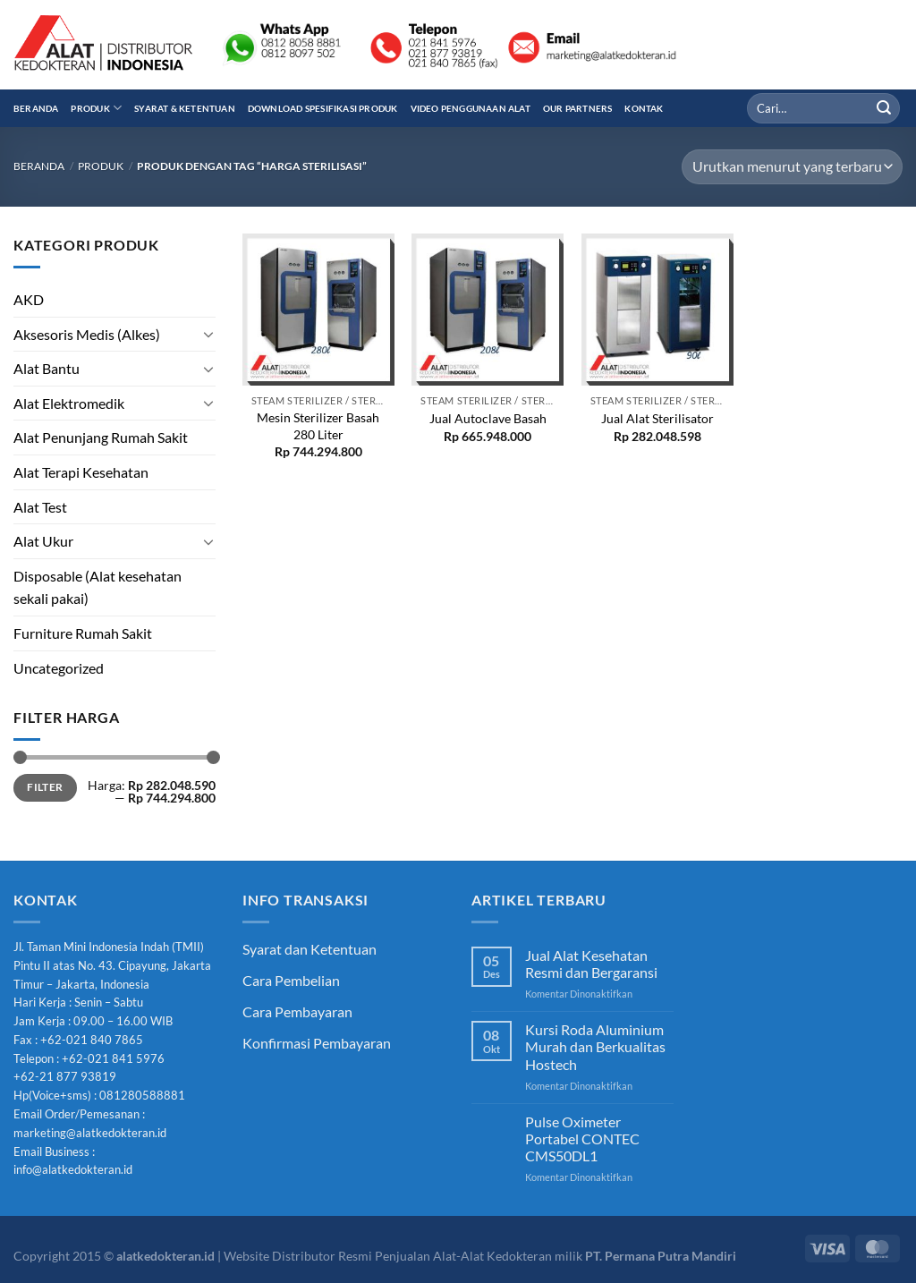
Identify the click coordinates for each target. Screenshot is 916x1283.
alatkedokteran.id (165, 1255)
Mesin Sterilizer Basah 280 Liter (318, 426)
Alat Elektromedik (68, 403)
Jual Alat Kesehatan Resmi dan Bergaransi (591, 964)
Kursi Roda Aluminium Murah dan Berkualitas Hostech (595, 1046)
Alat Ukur (43, 540)
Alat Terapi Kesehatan (80, 471)
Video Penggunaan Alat (470, 108)
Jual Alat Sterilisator (657, 418)
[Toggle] (208, 333)
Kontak (643, 108)
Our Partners (578, 108)
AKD (28, 299)
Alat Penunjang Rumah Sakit (100, 437)
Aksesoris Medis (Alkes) (86, 334)
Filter (45, 787)
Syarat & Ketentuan (184, 108)
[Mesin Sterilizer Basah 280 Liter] (318, 310)
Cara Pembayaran (297, 1011)
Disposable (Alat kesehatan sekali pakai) (97, 587)
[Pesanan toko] (792, 166)
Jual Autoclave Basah (488, 418)
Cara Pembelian (291, 980)
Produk (96, 107)
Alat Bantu (46, 368)
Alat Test (40, 506)
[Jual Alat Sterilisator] (657, 310)
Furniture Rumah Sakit (82, 633)
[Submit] (884, 108)
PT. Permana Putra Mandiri (660, 1255)
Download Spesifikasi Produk (323, 108)
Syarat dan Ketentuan (309, 948)
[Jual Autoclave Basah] (487, 310)
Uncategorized (58, 667)
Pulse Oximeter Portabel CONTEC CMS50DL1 (582, 1138)
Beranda (35, 108)
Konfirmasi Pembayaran (316, 1042)
